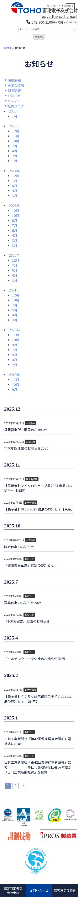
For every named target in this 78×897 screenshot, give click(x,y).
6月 (14, 185)
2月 (14, 155)
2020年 (14, 329)
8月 (14, 220)
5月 (14, 309)
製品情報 (14, 90)
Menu (39, 36)
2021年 (14, 290)
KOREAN (58, 16)
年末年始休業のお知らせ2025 (26, 448)
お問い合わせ (39, 890)
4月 (14, 150)
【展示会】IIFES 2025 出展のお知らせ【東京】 (39, 509)
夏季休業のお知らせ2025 (23, 602)
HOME (8, 48)
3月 (14, 195)
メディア (14, 100)
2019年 (14, 374)
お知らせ (14, 95)
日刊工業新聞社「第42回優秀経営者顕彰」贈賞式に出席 (37, 741)
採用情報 (14, 80)
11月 (15, 135)
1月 (14, 116)
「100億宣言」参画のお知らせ (27, 621)
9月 (14, 344)
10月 (15, 140)
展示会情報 (15, 85)
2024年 (14, 170)
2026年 (14, 111)
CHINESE (71, 16)
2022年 (14, 255)
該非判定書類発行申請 (13, 890)
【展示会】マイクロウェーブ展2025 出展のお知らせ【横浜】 (38, 488)
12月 (15, 130)
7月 (14, 145)
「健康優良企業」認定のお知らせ (29, 565)
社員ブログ (15, 106)
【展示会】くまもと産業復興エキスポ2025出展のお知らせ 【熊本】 (38, 699)
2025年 (14, 125)
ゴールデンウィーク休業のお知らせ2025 (34, 658)
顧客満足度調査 (65, 890)
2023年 (14, 205)
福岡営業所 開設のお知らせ (25, 429)
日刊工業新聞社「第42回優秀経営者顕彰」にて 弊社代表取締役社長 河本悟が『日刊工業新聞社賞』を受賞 (38, 767)
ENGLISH (46, 16)
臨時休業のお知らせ (19, 546)
